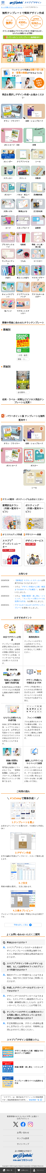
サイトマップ (23, 1144)
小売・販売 (23, 355)
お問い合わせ (23, 1133)
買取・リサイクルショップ (22, 359)
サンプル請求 (23, 1138)
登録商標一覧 (34, 1100)
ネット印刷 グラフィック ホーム (11, 7)
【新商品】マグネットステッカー (28, 580)
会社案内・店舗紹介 (22, 392)
